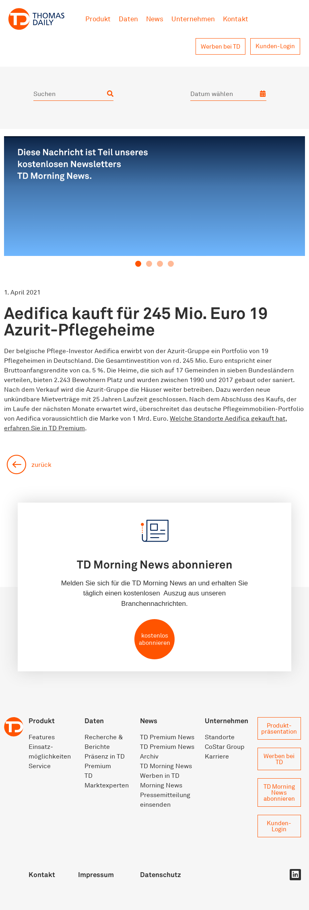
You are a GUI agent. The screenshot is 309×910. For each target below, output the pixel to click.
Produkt (98, 18)
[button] (138, 264)
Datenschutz (160, 874)
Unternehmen (193, 18)
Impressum (96, 874)
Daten (128, 18)
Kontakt (235, 18)
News (154, 18)
